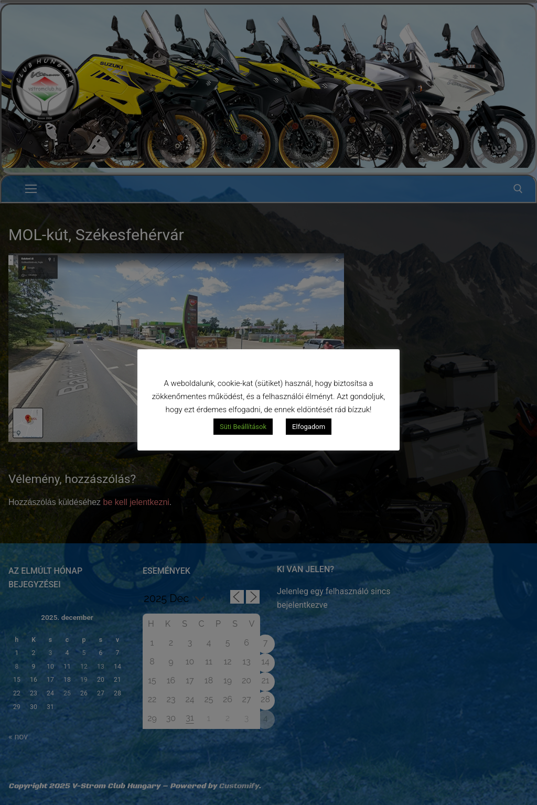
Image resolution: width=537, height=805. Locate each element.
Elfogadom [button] (308, 427)
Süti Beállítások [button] (243, 427)
